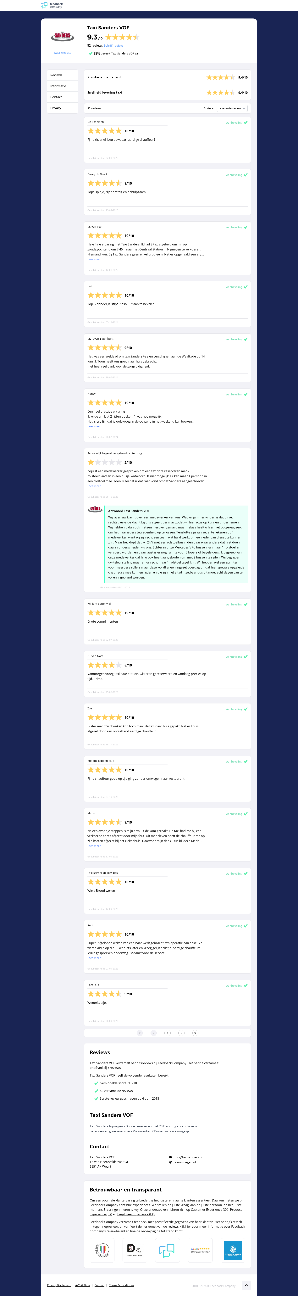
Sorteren (209, 108)
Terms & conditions (121, 1285)
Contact (99, 1285)
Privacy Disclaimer (59, 1285)
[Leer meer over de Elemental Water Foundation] (233, 1250)
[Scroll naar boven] (246, 1285)
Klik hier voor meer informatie (201, 1226)
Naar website (62, 52)
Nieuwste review (232, 108)
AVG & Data (82, 1285)
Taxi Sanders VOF (108, 27)
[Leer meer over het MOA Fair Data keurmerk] (135, 1250)
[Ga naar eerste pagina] (140, 1033)
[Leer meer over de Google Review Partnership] (200, 1250)
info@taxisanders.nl (188, 1157)
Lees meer (94, 259)
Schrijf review (113, 45)
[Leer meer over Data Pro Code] (102, 1250)
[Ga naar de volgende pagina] (181, 1033)
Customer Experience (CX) (210, 1209)
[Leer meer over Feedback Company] (167, 1250)
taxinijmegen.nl (185, 1162)
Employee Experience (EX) (136, 1214)
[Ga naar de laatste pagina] (195, 1033)
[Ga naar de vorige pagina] (154, 1033)
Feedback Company (222, 1286)
